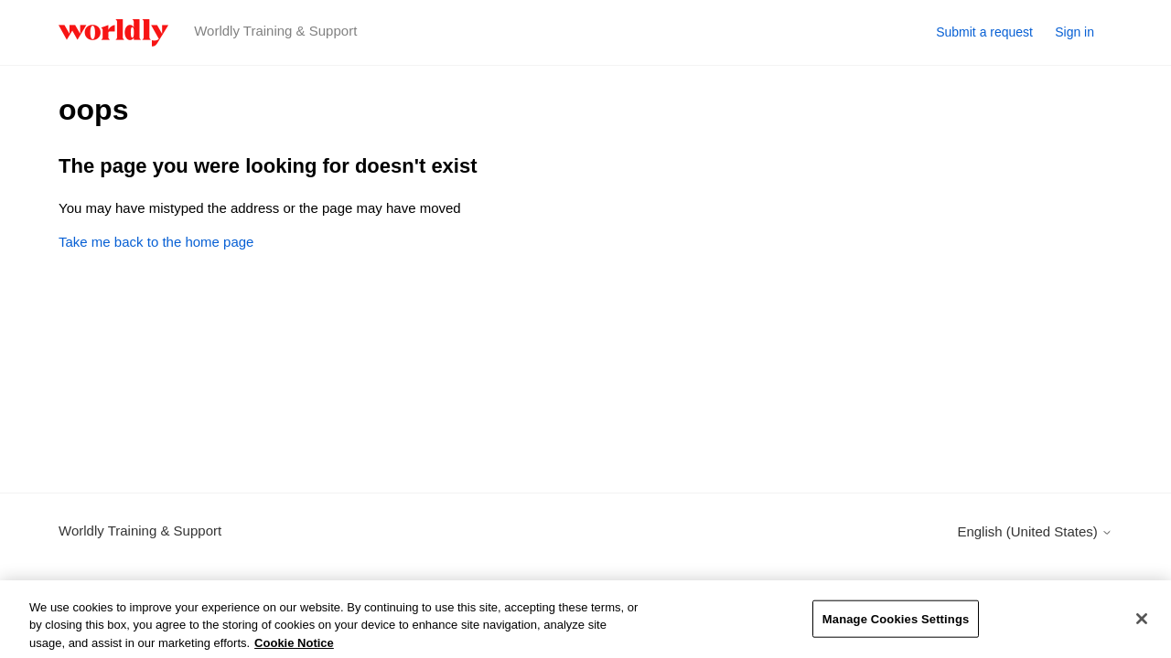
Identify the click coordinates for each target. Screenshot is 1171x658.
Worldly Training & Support (140, 530)
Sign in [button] (1074, 32)
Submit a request (984, 32)
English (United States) (1034, 531)
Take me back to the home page (156, 241)
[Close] (1142, 625)
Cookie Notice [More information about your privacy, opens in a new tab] (294, 649)
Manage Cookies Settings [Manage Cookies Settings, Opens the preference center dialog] (895, 625)
